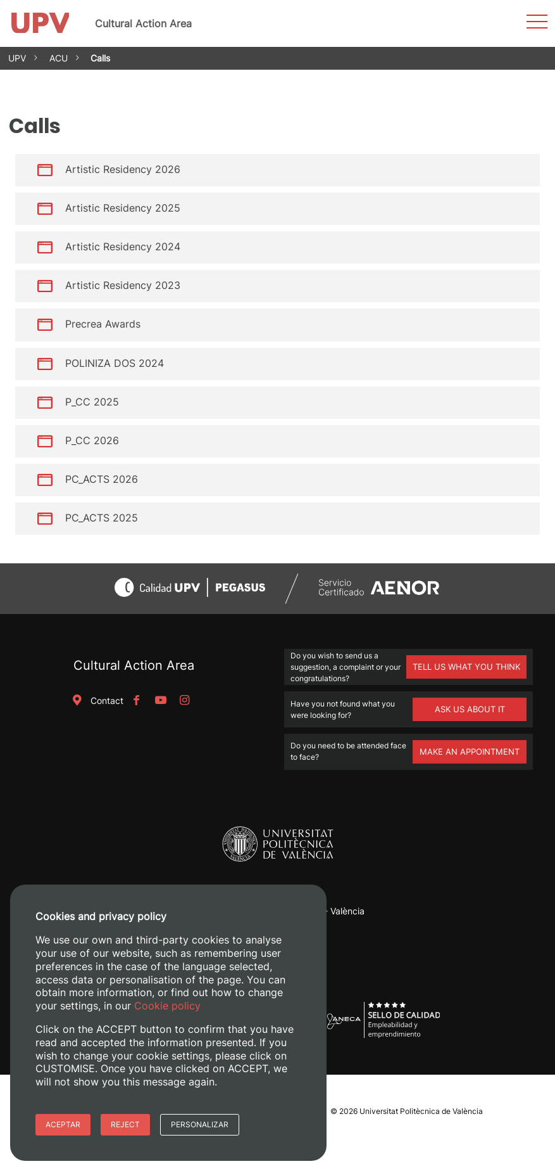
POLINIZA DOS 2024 (114, 362)
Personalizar (199, 1124)
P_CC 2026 (92, 440)
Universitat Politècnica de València (421, 1111)
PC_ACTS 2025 (101, 517)
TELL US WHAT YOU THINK (466, 667)
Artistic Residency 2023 (122, 285)
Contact (95, 700)
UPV (17, 58)
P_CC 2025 (92, 401)
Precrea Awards (102, 323)
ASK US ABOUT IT (470, 709)
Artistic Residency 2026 (122, 169)
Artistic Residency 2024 (122, 246)
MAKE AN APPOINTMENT (470, 751)
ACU (58, 58)
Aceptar (63, 1124)
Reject (125, 1124)
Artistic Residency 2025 (122, 208)
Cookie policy (167, 1005)
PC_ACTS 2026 (101, 479)
